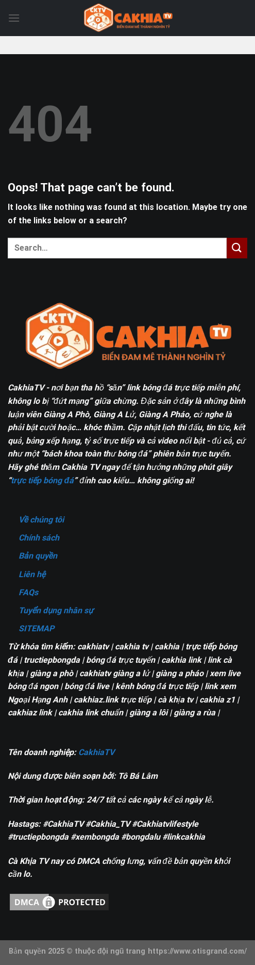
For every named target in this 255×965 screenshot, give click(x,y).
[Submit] (237, 248)
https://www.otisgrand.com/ (197, 951)
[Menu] (14, 17)
